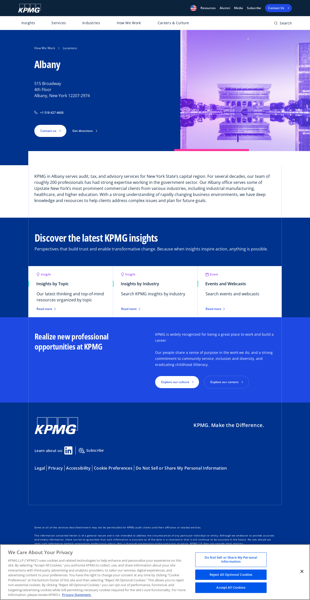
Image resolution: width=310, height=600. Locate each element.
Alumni (225, 8)
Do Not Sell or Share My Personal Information (181, 468)
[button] (193, 8)
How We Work (129, 22)
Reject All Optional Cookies (231, 574)
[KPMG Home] (29, 8)
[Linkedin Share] (68, 450)
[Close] (301, 571)
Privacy (55, 468)
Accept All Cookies (230, 587)
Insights (28, 22)
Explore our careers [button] (224, 382)
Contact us (48, 131)
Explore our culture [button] (175, 382)
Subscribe (254, 8)
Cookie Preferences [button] (113, 468)
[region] (155, 572)
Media (238, 8)
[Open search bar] (283, 24)
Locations (70, 48)
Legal (40, 468)
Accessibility (78, 468)
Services (58, 22)
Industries (91, 22)
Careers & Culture (173, 22)
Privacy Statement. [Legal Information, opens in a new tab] (77, 594)
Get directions (82, 131)
